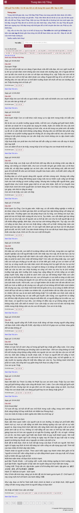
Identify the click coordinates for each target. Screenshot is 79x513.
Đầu (7, 503)
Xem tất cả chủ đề (10, 55)
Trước (13, 503)
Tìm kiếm (18, 43)
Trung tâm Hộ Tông (41, 2)
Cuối (51, 503)
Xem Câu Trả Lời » (11, 89)
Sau (45, 503)
